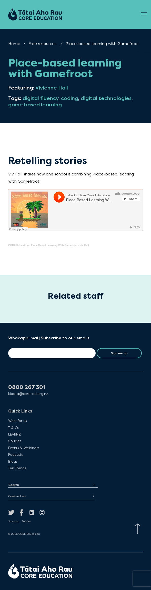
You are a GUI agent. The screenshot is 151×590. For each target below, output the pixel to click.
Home (14, 43)
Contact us (17, 496)
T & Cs (13, 427)
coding (69, 98)
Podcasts (15, 454)
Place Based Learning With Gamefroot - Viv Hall (60, 245)
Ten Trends (17, 468)
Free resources (42, 43)
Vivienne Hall (51, 88)
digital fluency (40, 98)
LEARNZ (14, 434)
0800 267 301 (26, 387)
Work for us (17, 420)
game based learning (35, 105)
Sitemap (13, 521)
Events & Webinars (23, 448)
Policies (26, 521)
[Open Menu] (144, 14)
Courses (14, 441)
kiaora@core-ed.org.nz (28, 394)
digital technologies (106, 98)
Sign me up (119, 353)
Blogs (12, 461)
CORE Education (18, 245)
